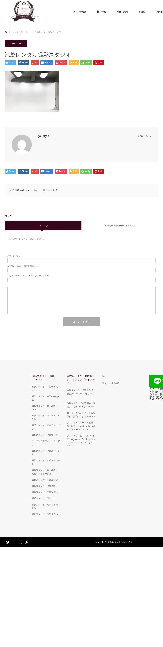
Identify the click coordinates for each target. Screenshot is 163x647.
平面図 (141, 11)
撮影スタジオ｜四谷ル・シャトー (46, 462)
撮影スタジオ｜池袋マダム (45, 492)
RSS (26, 541)
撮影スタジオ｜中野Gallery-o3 (45, 398)
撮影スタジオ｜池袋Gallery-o (43, 378)
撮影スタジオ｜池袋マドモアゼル (46, 506)
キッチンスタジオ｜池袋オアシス (46, 443)
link (104, 376)
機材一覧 (101, 11)
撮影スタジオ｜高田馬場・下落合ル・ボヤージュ (46, 472)
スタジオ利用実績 (110, 383)
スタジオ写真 (79, 11)
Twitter (7, 541)
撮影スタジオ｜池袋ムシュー (46, 498)
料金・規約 (122, 11)
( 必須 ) (13, 256)
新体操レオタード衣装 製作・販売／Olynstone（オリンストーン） (81, 393)
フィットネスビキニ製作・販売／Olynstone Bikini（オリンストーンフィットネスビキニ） (81, 440)
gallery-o (43, 136)
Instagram (20, 541)
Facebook (13, 541)
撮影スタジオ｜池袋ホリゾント (46, 453)
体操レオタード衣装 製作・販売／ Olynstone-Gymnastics (81, 405)
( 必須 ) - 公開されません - (23, 266)
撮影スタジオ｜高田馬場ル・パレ (46, 408)
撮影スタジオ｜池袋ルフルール (46, 516)
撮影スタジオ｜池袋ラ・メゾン (46, 427)
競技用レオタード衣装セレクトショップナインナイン (81, 379)
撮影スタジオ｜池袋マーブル (46, 435)
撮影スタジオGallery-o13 (119, 542)
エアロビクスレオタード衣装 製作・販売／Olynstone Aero (81, 415)
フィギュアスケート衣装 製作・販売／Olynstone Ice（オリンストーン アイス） (81, 426)
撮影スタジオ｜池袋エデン (45, 480)
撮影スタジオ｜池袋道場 (44, 486)
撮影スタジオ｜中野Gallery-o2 (45, 388)
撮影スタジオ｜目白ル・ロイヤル (46, 417)
